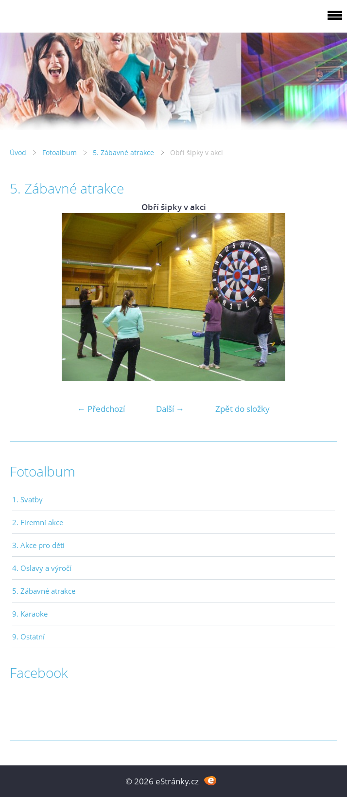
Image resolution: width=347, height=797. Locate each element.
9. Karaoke (30, 614)
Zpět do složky (242, 408)
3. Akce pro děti (38, 545)
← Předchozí (101, 408)
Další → (170, 408)
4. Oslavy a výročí (41, 568)
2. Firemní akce (37, 522)
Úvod (18, 152)
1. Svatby (27, 499)
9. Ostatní (28, 636)
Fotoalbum (59, 152)
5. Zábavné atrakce (123, 152)
